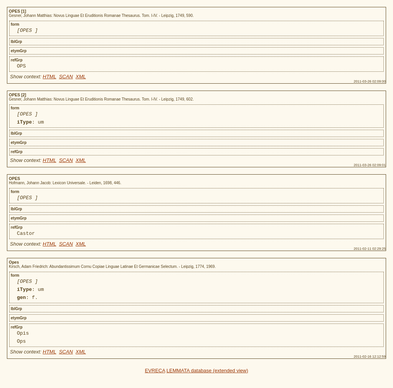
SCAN (66, 79)
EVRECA (155, 383)
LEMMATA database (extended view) (207, 383)
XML (81, 79)
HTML (49, 79)
